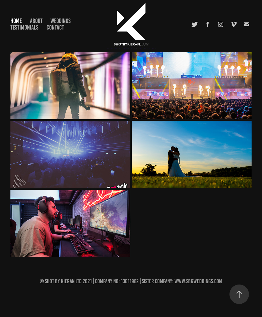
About (36, 21)
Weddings (60, 21)
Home (16, 21)
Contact (55, 27)
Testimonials (24, 27)
